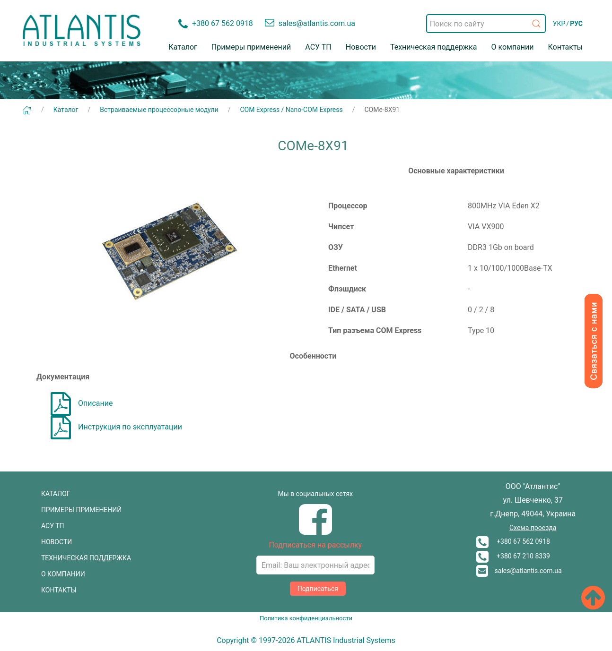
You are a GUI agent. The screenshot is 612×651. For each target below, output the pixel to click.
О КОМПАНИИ (63, 574)
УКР (559, 23)
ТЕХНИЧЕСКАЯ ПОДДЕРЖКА (86, 558)
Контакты (565, 47)
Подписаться (317, 588)
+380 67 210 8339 (513, 556)
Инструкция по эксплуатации (116, 426)
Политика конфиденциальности (306, 618)
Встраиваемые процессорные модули (159, 109)
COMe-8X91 (382, 109)
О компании (512, 47)
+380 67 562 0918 (513, 541)
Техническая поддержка (433, 47)
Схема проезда (532, 527)
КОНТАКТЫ (59, 590)
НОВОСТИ (56, 542)
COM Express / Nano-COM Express (291, 109)
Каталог (183, 47)
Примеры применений (251, 47)
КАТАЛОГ (55, 493)
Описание (82, 403)
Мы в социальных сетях (315, 493)
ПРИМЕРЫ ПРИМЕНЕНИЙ (81, 510)
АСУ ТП (318, 47)
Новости (361, 47)
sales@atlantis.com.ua (519, 570)
